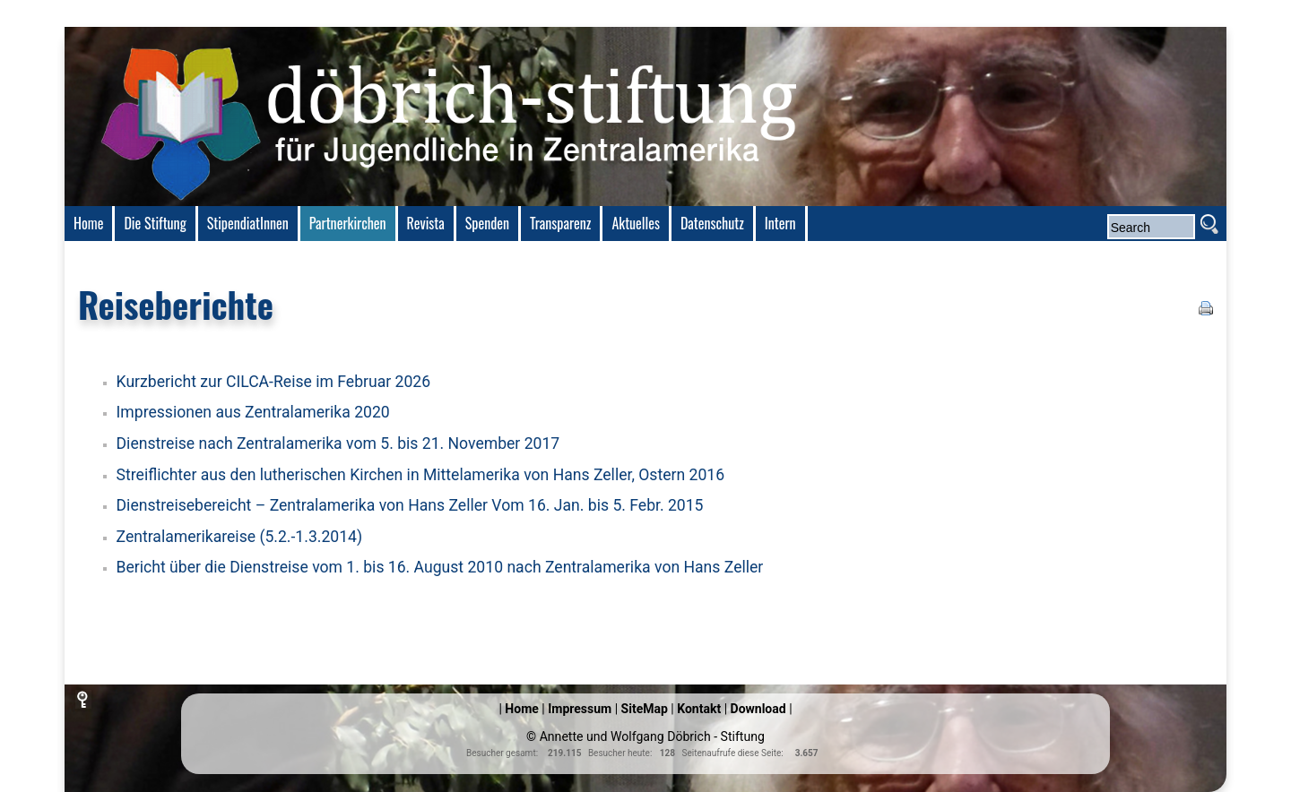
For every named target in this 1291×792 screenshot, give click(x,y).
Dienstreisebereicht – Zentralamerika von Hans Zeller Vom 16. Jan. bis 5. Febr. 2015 (410, 505)
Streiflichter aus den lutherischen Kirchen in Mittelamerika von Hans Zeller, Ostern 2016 (421, 475)
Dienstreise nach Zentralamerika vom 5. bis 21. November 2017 (338, 443)
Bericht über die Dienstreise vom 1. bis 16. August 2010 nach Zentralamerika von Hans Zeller (440, 567)
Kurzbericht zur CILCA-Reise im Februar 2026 (274, 382)
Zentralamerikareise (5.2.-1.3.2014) (240, 537)
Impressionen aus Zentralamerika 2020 (253, 412)
